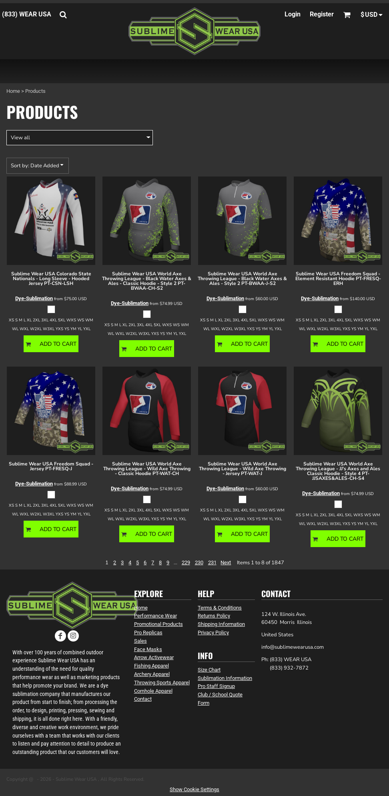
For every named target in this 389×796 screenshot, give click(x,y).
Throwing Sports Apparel (162, 683)
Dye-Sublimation (34, 298)
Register (322, 14)
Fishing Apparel (151, 666)
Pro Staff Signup (216, 686)
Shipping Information (221, 624)
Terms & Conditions (220, 608)
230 (199, 562)
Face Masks (148, 649)
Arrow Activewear (154, 657)
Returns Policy (214, 616)
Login (293, 14)
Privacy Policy (213, 633)
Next (226, 562)
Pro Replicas (148, 633)
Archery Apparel (152, 674)
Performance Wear (155, 616)
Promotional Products (158, 624)
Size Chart (209, 670)
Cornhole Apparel (153, 691)
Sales (140, 641)
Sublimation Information (225, 678)
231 (212, 562)
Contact (143, 699)
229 (186, 562)
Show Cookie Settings (194, 789)
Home (13, 91)
